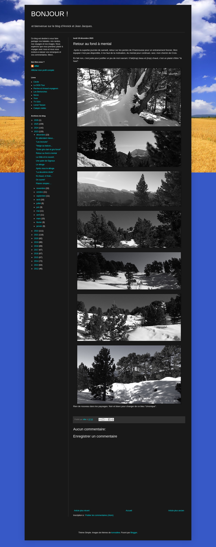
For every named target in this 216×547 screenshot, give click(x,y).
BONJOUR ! (49, 14)
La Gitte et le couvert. (45, 157)
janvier (39, 226)
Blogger (134, 532)
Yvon (36, 98)
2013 (36, 265)
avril (38, 215)
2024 (36, 128)
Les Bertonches (40, 92)
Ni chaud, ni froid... (44, 176)
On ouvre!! (40, 180)
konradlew (115, 532)
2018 (36, 246)
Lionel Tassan (39, 105)
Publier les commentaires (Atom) (99, 515)
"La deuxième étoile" (45, 172)
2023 (36, 131)
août (38, 200)
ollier (36, 66)
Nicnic (36, 95)
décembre (41, 135)
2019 (36, 242)
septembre (41, 196)
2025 (36, 124)
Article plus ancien (176, 510)
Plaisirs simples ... (43, 183)
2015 (36, 257)
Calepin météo (40, 108)
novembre (41, 188)
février (39, 222)
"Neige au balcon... (44, 146)
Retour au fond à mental (46, 153)
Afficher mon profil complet (42, 70)
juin (38, 207)
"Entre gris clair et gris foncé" (48, 149)
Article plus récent (81, 510)
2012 (36, 269)
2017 (36, 250)
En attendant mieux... (45, 138)
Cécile (36, 82)
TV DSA (37, 102)
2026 (36, 120)
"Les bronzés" (42, 142)
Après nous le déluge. (45, 168)
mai (38, 211)
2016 (36, 253)
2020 (36, 238)
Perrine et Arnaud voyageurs (46, 88)
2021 (36, 235)
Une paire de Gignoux (45, 161)
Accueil (129, 510)
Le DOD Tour (39, 85)
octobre (39, 192)
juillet (38, 203)
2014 (36, 261)
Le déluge (40, 164)
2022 (36, 231)
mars (38, 218)
